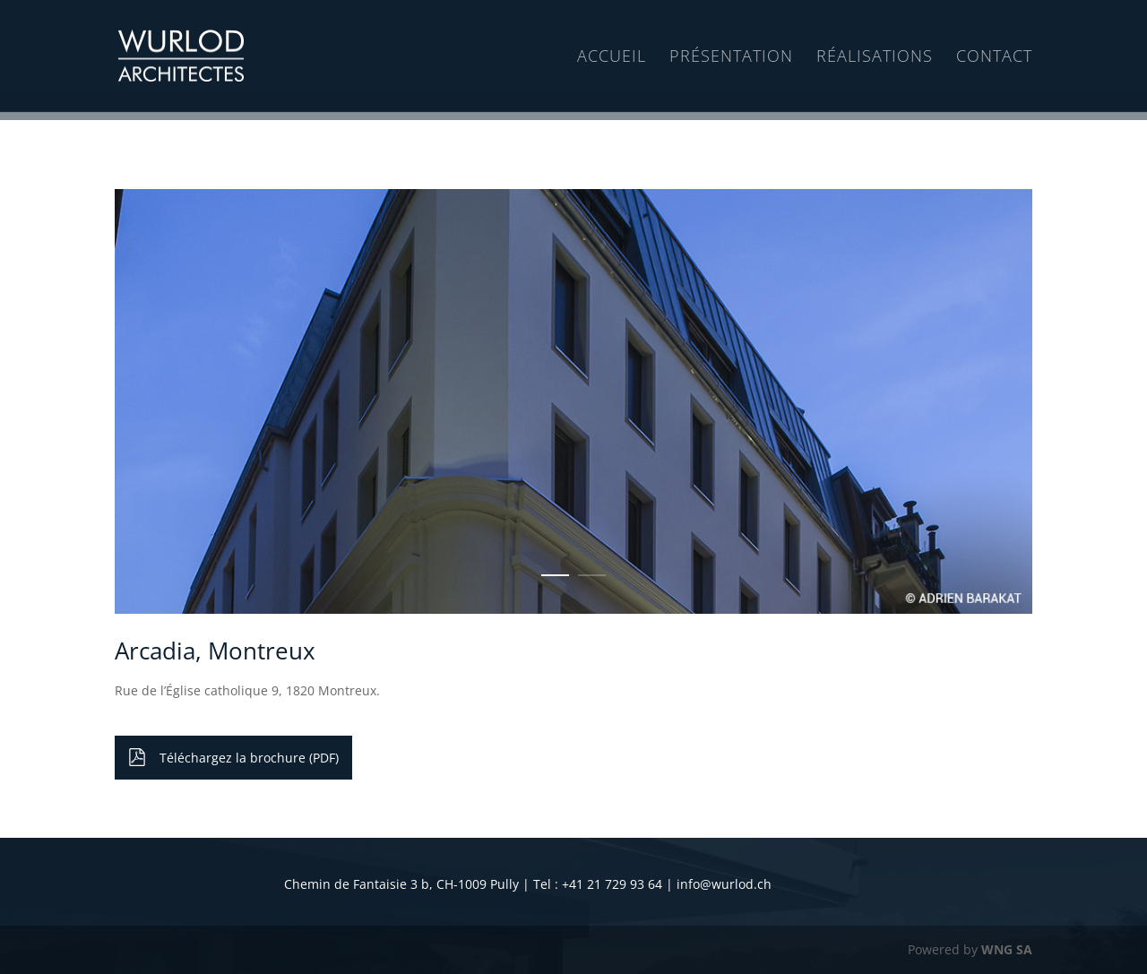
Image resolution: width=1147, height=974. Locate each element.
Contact (994, 56)
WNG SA (1006, 949)
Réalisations (874, 56)
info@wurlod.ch (724, 883)
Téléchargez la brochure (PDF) (249, 757)
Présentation (731, 56)
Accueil (611, 56)
